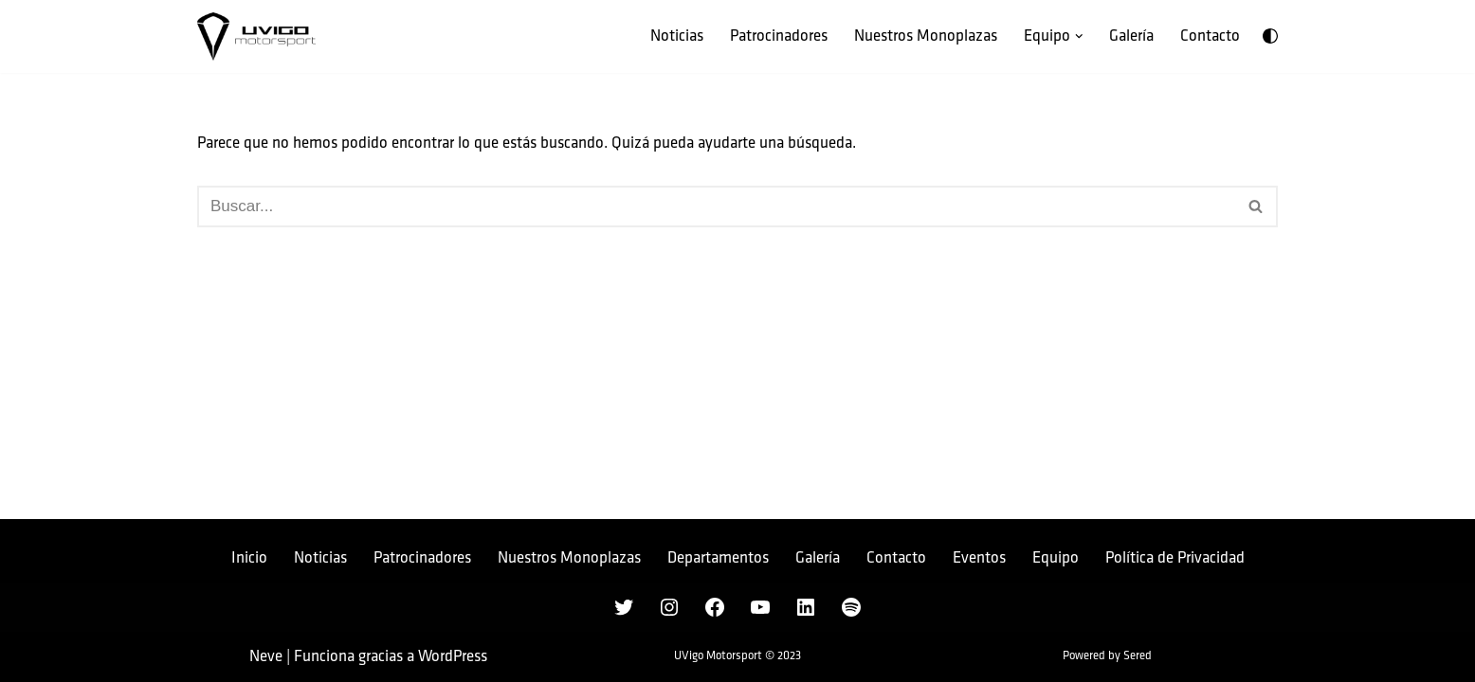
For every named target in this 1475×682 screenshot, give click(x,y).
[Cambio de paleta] (1270, 36)
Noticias (676, 36)
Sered (1137, 656)
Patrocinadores (779, 36)
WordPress (452, 656)
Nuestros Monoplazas (925, 36)
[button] (1079, 36)
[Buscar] (716, 206)
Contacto (1210, 36)
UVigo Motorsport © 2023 (737, 656)
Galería (1131, 36)
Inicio (249, 557)
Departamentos (718, 557)
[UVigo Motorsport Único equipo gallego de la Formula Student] (256, 36)
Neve (265, 656)
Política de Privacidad (1175, 557)
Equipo (1055, 557)
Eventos (979, 557)
